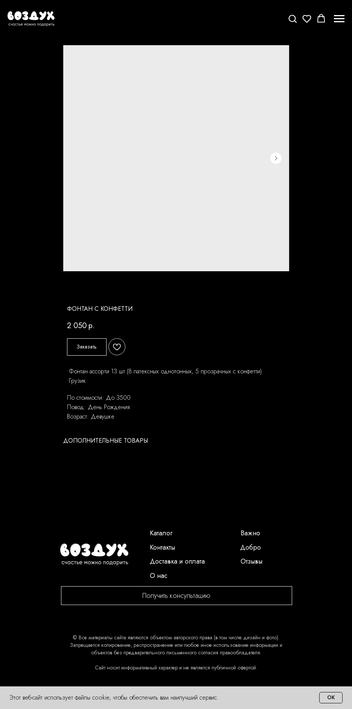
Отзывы (251, 561)
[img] (94, 554)
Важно (250, 533)
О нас (159, 576)
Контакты (162, 547)
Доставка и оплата (177, 561)
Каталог (161, 533)
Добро (250, 547)
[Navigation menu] (339, 19)
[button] (292, 18)
